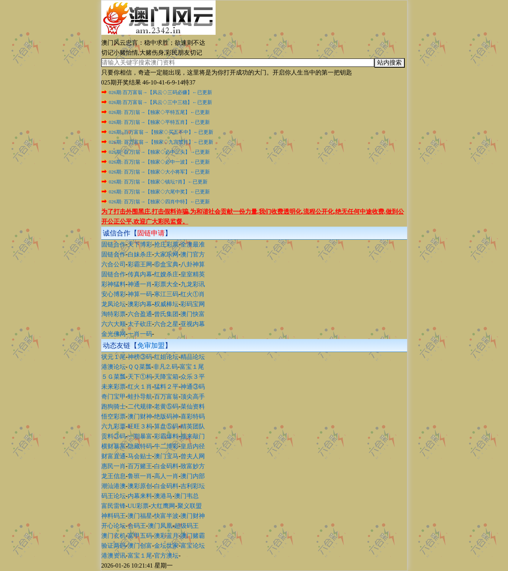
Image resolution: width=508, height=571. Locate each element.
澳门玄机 (113, 535)
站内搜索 (389, 62)
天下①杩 (140, 376)
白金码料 (166, 466)
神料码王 (113, 516)
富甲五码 (140, 535)
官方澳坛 (166, 555)
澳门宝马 (166, 456)
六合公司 (113, 264)
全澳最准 (192, 244)
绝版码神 (166, 416)
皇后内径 (192, 446)
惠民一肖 (113, 466)
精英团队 (192, 426)
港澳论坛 (113, 366)
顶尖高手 (192, 396)
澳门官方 (192, 254)
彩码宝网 (192, 304)
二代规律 (140, 406)
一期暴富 (140, 436)
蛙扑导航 (140, 396)
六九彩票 (113, 426)
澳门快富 (192, 314)
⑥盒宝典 (166, 264)
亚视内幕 (192, 324)
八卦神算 (192, 264)
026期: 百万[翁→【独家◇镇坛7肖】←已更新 (158, 182)
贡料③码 (113, 436)
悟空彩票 (113, 416)
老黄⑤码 (166, 406)
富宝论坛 (192, 545)
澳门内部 (192, 476)
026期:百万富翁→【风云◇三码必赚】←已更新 (160, 92)
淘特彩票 (113, 314)
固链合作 (113, 244)
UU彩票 (138, 506)
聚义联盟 (189, 506)
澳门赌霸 (192, 535)
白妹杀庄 (140, 254)
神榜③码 (140, 357)
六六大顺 (113, 324)
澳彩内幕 (140, 304)
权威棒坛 (166, 304)
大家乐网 (166, 254)
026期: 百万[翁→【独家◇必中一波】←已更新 (159, 162)
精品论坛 (192, 357)
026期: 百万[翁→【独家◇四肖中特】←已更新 (159, 201)
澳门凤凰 (160, 525)
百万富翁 (166, 396)
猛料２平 (166, 386)
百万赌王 (140, 466)
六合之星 (166, 324)
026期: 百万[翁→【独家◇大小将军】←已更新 (159, 172)
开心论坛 (113, 525)
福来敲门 (192, 436)
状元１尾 (113, 357)
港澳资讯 (113, 555)
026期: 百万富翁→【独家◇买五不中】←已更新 (161, 132)
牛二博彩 (166, 446)
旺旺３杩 (140, 426)
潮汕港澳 (113, 486)
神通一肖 (140, 284)
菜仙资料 (192, 406)
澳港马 (163, 496)
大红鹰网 (163, 506)
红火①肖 (192, 294)
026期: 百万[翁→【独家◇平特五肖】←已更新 (159, 122)
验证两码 (113, 545)
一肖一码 (140, 334)
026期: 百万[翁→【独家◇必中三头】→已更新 (159, 152)
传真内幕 (140, 274)
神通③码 (192, 386)
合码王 (137, 525)
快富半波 (166, 516)
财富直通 (113, 456)
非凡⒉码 (165, 366)
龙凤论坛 (113, 304)
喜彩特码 (192, 416)
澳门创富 (140, 545)
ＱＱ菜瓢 (139, 366)
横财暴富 (113, 446)
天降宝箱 (166, 376)
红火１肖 (140, 386)
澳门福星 (140, 516)
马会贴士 (140, 456)
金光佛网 (113, 334)
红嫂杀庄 (166, 274)
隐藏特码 (140, 446)
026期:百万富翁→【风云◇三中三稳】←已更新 (160, 102)
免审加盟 (151, 345)
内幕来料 (140, 496)
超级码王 (186, 525)
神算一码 (140, 294)
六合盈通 (140, 314)
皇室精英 (192, 274)
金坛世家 (166, 545)
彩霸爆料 (166, 436)
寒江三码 (166, 294)
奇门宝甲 (113, 396)
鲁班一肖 (140, 476)
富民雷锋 (113, 506)
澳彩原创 (140, 486)
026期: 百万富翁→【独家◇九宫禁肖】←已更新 (161, 142)
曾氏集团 (166, 314)
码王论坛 (113, 496)
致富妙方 (192, 466)
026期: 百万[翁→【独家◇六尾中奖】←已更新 (159, 192)
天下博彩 (140, 244)
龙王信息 (113, 476)
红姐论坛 (166, 357)
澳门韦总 (186, 496)
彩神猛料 (113, 284)
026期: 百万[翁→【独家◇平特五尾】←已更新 (159, 112)
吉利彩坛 (192, 486)
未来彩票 (113, 386)
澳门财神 (140, 416)
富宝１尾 (192, 366)
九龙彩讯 (192, 284)
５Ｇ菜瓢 (113, 376)
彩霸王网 (140, 264)
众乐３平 (192, 376)
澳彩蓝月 (166, 535)
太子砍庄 (140, 324)
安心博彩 (113, 294)
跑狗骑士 (113, 406)
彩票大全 (166, 284)
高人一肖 (166, 476)
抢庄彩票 (166, 244)
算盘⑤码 (166, 426)
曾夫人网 (192, 456)
